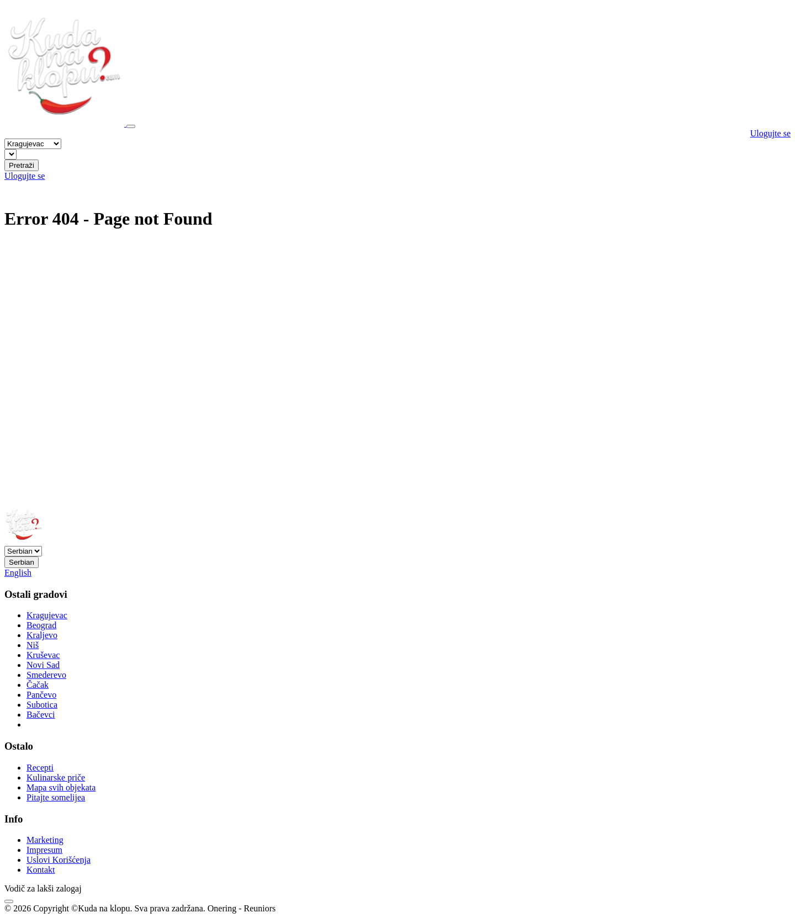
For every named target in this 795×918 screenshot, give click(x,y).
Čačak (37, 684)
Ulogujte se (770, 133)
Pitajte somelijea (55, 797)
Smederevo (46, 675)
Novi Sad (43, 665)
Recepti (40, 767)
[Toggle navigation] (130, 126)
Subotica (41, 704)
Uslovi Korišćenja (58, 859)
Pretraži (21, 165)
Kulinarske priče (55, 777)
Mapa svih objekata (61, 787)
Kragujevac (46, 615)
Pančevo (41, 694)
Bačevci (40, 714)
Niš (32, 645)
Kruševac (43, 655)
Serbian (21, 562)
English (17, 572)
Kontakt (40, 869)
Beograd (41, 625)
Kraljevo (41, 635)
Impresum (44, 850)
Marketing (44, 840)
